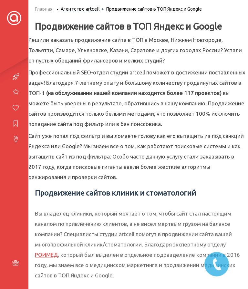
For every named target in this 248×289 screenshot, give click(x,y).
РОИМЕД (46, 255)
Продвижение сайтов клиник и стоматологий (115, 193)
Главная (44, 9)
